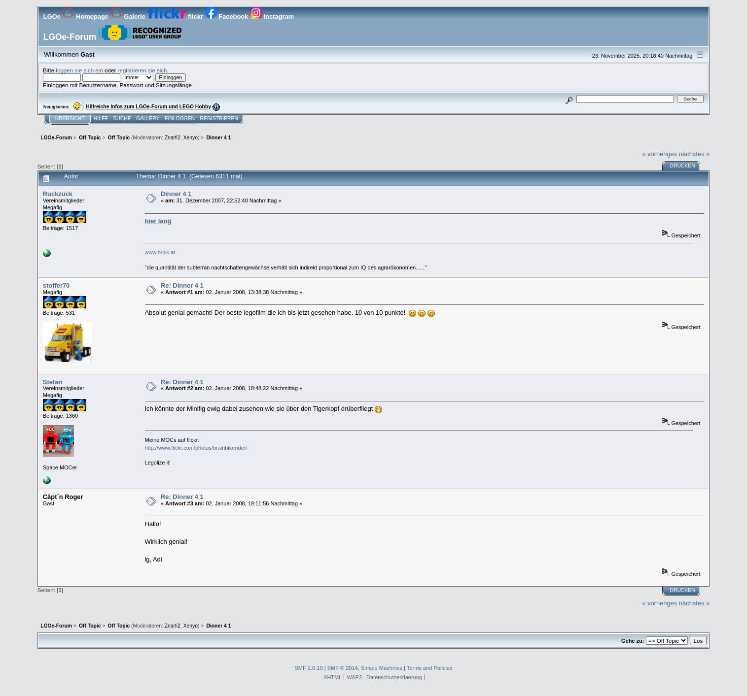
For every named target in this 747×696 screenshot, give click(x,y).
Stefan (52, 382)
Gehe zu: (632, 641)
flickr (176, 16)
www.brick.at (160, 252)
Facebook (227, 16)
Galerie (128, 16)
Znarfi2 (172, 137)
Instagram (272, 16)
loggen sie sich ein (79, 70)
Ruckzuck (57, 194)
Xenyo (190, 137)
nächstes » (694, 154)
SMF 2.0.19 (308, 668)
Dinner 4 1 (176, 194)
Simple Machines (381, 668)
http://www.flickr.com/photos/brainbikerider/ (196, 448)
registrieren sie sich (142, 70)
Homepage (86, 16)
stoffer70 (56, 285)
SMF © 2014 (342, 668)
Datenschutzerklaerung (394, 677)
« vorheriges (659, 154)
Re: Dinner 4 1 (182, 285)
